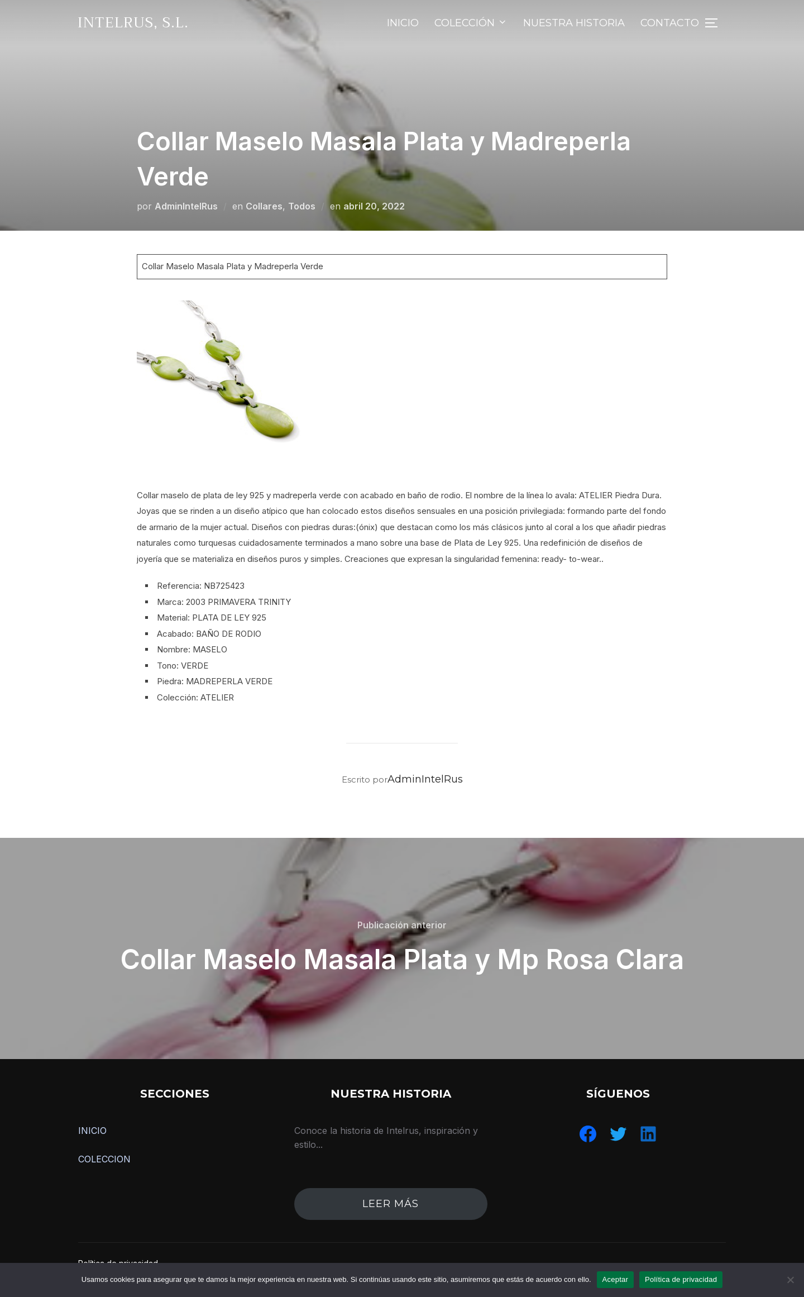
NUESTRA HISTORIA (574, 23)
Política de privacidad (681, 1279)
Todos (301, 206)
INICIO (403, 23)
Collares (264, 206)
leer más (390, 1204)
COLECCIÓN (471, 23)
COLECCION (104, 1159)
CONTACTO (669, 23)
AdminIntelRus (186, 206)
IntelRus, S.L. (133, 22)
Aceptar (615, 1279)
